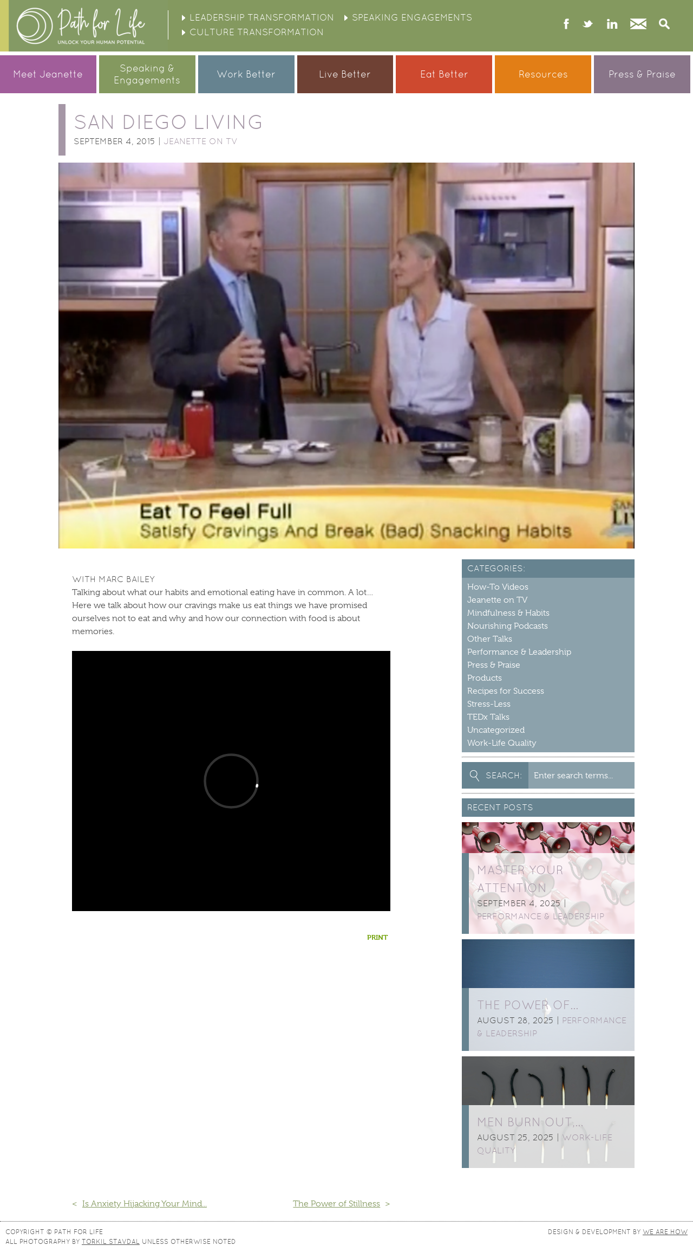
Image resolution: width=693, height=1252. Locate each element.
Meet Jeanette (48, 74)
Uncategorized (496, 730)
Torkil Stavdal (111, 1241)
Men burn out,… (530, 1122)
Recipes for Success (505, 691)
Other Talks (489, 639)
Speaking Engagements (412, 17)
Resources (543, 74)
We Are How (665, 1232)
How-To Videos (497, 587)
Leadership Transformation (261, 17)
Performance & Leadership (519, 652)
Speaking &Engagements (147, 74)
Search (664, 24)
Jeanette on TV (201, 141)
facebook (567, 24)
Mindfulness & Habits (508, 613)
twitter (587, 24)
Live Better (345, 74)
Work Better (246, 74)
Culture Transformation (256, 32)
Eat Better (444, 74)
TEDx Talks (488, 717)
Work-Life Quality (502, 743)
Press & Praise (642, 74)
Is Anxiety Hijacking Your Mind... (144, 1204)
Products (484, 678)
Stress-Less (489, 704)
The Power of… (527, 1005)
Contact (638, 24)
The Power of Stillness (336, 1204)
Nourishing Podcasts (507, 626)
